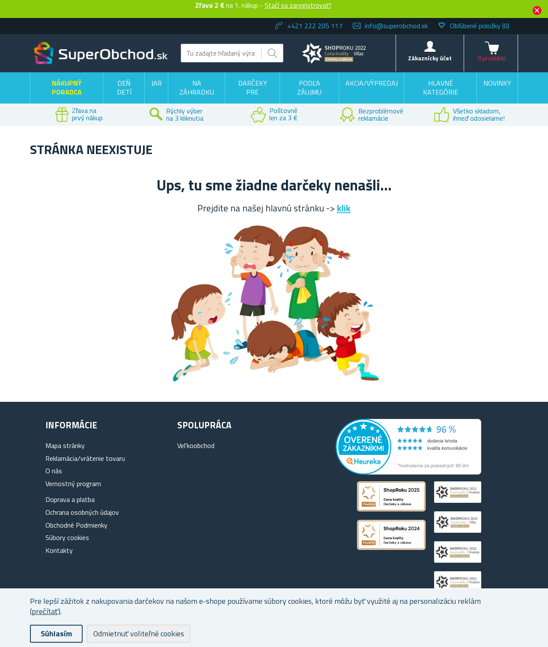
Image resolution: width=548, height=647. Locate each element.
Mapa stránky (65, 445)
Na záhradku (196, 88)
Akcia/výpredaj (371, 83)
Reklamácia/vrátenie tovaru (85, 458)
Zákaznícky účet (430, 57)
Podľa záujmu (309, 88)
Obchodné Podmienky (76, 525)
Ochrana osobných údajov (82, 512)
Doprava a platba (70, 499)
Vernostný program (73, 483)
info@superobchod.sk (396, 26)
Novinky (497, 83)
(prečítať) (45, 611)
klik (344, 208)
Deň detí (124, 88)
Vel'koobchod (195, 445)
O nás (53, 471)
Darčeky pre (252, 88)
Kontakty (59, 550)
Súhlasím (56, 633)
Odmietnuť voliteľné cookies (138, 633)
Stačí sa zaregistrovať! (298, 5)
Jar (156, 83)
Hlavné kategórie (440, 88)
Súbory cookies (67, 537)
